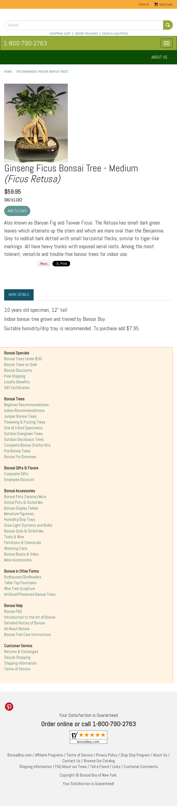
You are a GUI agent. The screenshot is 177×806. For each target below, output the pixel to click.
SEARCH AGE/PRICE (115, 33)
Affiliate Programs (49, 755)
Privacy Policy (106, 755)
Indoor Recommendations (24, 410)
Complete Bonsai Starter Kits (27, 445)
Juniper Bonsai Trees (20, 416)
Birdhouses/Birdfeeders (22, 577)
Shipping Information (20, 663)
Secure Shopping (17, 657)
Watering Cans (15, 548)
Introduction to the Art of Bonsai (29, 617)
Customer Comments (141, 766)
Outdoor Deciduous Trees (24, 439)
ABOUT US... (160, 57)
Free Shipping (14, 376)
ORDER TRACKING (86, 33)
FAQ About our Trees (71, 766)
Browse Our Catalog (99, 760)
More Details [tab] (19, 294)
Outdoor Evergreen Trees (23, 433)
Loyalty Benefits (17, 381)
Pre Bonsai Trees (17, 451)
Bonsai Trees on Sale (20, 364)
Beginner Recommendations (26, 404)
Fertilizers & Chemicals (22, 542)
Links (116, 766)
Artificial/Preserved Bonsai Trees (30, 594)
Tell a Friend (99, 766)
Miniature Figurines (19, 513)
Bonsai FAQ (13, 611)
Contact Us (71, 760)
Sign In (143, 4)
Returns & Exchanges (21, 651)
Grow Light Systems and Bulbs (28, 525)
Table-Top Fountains (20, 582)
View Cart (166, 5)
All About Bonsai (16, 628)
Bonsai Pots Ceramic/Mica (25, 496)
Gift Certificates (17, 387)
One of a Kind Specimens (23, 427)
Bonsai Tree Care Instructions (27, 634)
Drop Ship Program (135, 755)
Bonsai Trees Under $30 (23, 358)
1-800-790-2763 (25, 43)
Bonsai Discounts (18, 370)
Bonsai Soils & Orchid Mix (24, 531)
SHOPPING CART (60, 33)
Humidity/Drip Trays (19, 519)
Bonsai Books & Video (21, 554)
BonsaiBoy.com (19, 755)
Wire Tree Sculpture (19, 588)
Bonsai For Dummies (20, 456)
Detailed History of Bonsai (24, 623)
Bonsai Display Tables (21, 508)
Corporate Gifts (16, 473)
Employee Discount (19, 479)
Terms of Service (17, 668)
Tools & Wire (14, 536)
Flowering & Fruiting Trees (24, 422)
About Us (160, 755)
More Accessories (18, 560)
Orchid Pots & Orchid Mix (23, 502)
